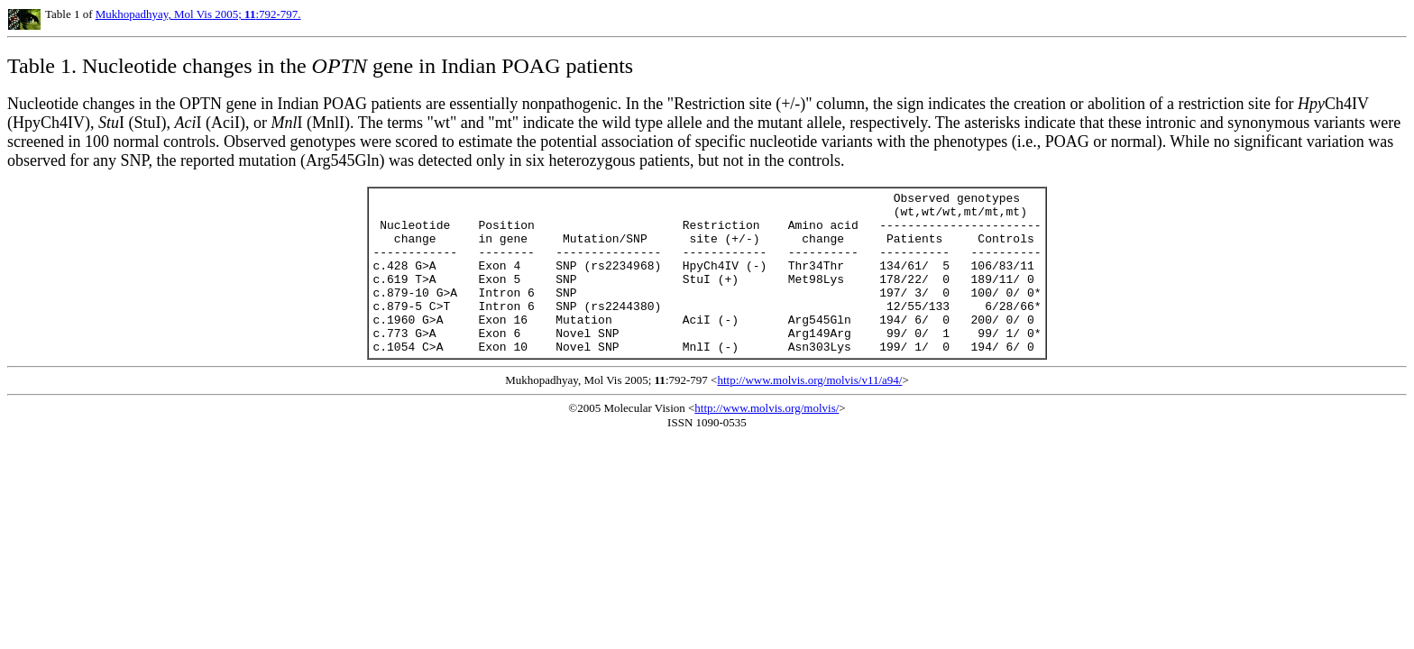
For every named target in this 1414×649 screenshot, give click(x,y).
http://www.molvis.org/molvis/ (766, 440)
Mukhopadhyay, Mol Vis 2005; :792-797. (198, 14)
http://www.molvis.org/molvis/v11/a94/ (809, 412)
